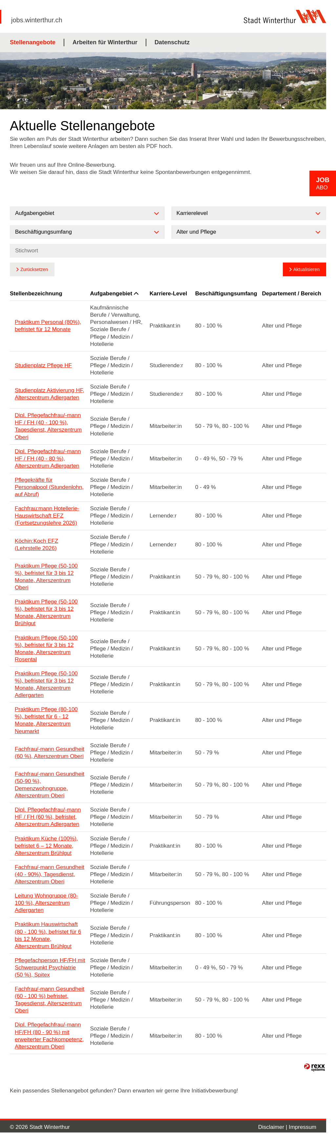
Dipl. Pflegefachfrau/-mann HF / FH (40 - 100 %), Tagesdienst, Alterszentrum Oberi (48, 426)
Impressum (302, 1127)
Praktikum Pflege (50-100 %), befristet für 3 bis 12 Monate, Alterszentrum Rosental (46, 649)
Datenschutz (172, 42)
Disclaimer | (273, 1127)
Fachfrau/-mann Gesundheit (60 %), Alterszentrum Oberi (49, 752)
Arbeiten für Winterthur (105, 42)
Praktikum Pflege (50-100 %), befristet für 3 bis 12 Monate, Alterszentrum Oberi (46, 577)
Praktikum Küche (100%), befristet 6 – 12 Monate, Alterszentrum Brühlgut (46, 845)
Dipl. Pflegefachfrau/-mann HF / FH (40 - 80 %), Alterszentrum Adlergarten (48, 458)
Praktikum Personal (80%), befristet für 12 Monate (48, 325)
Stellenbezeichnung (36, 293)
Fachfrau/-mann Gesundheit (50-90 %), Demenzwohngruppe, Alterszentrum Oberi (49, 785)
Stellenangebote (32, 42)
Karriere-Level (168, 293)
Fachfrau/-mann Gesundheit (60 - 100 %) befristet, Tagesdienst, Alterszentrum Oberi (49, 1000)
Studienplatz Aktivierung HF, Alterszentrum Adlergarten (49, 394)
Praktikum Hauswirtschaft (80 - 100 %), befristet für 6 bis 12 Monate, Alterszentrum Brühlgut (48, 935)
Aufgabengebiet (114, 293)
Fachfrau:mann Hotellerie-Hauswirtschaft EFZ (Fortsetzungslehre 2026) (47, 515)
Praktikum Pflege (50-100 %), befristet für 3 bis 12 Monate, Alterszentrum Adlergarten (46, 684)
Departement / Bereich (291, 293)
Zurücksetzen (34, 269)
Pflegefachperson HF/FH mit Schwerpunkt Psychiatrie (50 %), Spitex (50, 967)
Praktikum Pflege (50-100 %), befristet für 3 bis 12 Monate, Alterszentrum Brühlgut (46, 612)
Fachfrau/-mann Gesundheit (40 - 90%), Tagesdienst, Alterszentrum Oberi (49, 874)
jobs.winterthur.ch (36, 20)
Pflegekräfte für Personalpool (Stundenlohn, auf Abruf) (49, 487)
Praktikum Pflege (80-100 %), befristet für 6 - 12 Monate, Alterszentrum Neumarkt (46, 720)
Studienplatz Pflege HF (43, 365)
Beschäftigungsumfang (226, 293)
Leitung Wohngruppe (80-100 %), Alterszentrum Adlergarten (46, 903)
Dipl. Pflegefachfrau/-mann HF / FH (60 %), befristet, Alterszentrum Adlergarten (48, 817)
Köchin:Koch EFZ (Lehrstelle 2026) (36, 544)
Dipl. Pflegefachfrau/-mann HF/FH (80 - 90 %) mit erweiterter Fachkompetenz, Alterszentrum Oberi (49, 1035)
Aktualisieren (306, 269)
